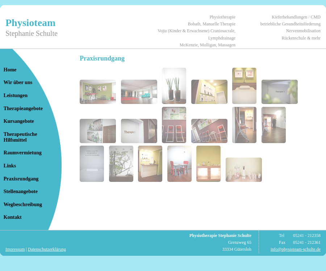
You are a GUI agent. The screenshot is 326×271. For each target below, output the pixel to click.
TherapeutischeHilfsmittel (20, 137)
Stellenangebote (21, 191)
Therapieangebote (23, 108)
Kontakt (13, 217)
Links (10, 165)
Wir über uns (18, 82)
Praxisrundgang (21, 179)
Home (10, 69)
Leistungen (16, 95)
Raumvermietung (23, 152)
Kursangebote (19, 121)
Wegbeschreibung (23, 204)
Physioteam (30, 22)
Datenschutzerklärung (47, 249)
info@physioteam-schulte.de (296, 249)
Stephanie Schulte (31, 33)
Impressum (15, 249)
